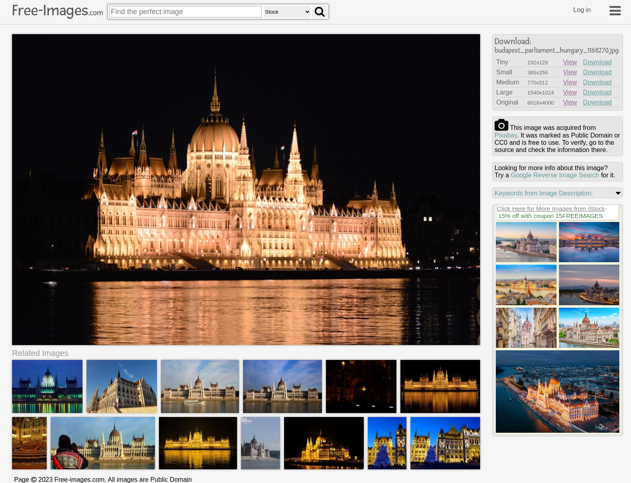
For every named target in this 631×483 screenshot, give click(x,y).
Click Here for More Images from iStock (551, 208)
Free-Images (57, 10)
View (570, 62)
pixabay (506, 135)
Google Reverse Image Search (555, 175)
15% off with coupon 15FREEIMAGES (550, 215)
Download (597, 62)
